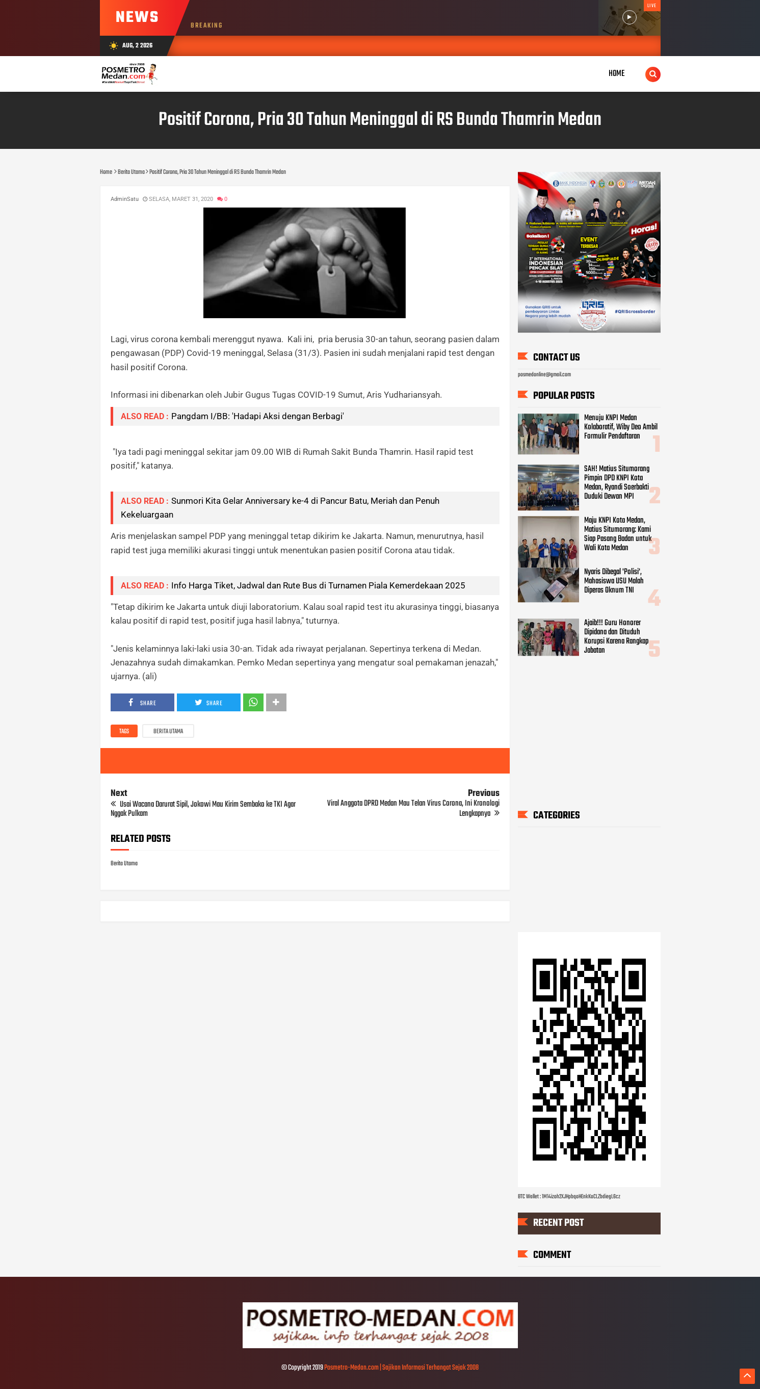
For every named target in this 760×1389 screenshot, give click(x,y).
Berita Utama (168, 732)
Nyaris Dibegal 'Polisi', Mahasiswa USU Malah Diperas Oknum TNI (614, 581)
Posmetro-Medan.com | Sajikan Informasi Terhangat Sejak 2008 (401, 1368)
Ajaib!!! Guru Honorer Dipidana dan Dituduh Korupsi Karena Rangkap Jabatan (616, 636)
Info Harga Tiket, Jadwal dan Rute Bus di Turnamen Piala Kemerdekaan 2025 (318, 585)
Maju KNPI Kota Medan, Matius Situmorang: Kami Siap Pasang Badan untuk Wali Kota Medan (617, 534)
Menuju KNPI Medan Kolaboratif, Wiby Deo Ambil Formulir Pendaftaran (621, 427)
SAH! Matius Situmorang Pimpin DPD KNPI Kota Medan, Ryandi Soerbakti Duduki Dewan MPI (616, 483)
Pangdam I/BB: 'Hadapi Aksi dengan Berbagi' (257, 416)
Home (617, 74)
